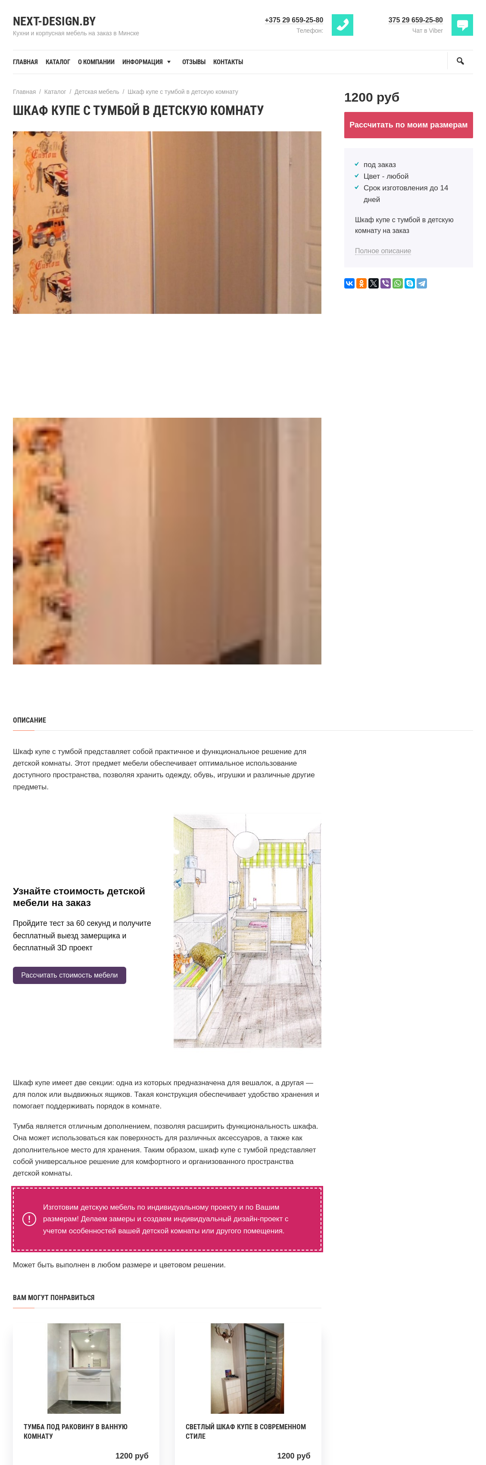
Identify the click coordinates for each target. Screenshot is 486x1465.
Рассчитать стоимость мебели (69, 975)
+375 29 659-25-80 (294, 20)
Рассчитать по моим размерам (408, 125)
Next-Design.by (54, 21)
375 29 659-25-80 (416, 20)
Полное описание (383, 251)
